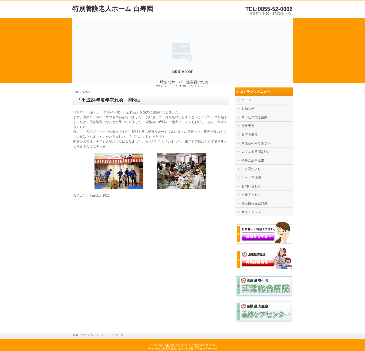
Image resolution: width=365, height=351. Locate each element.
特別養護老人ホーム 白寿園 (112, 8)
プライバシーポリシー (93, 335)
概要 (75, 335)
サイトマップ (115, 335)
